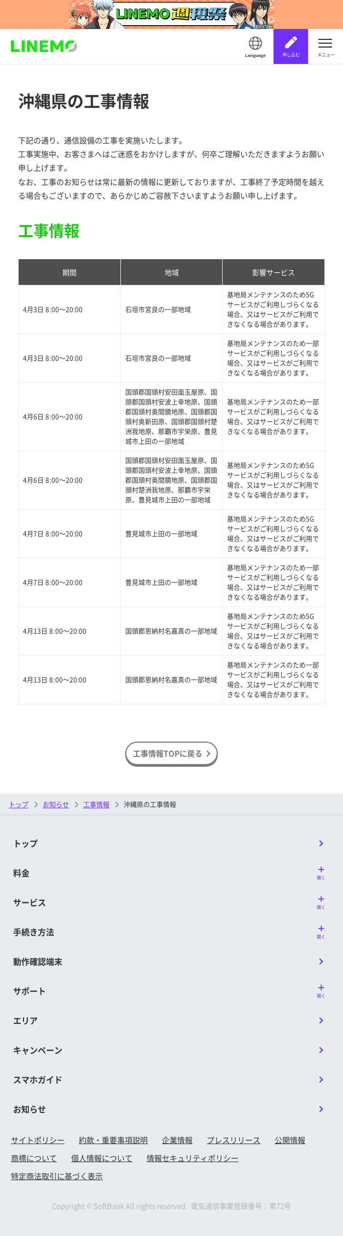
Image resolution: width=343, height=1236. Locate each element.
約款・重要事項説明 (113, 1139)
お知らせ (29, 1109)
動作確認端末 (37, 961)
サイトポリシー (38, 1139)
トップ (18, 804)
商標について (34, 1157)
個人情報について (101, 1157)
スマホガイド (37, 1079)
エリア (25, 1020)
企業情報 (177, 1139)
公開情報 (290, 1139)
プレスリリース (233, 1139)
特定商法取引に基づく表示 (57, 1175)
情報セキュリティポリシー (193, 1157)
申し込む (291, 54)
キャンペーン (37, 1050)
